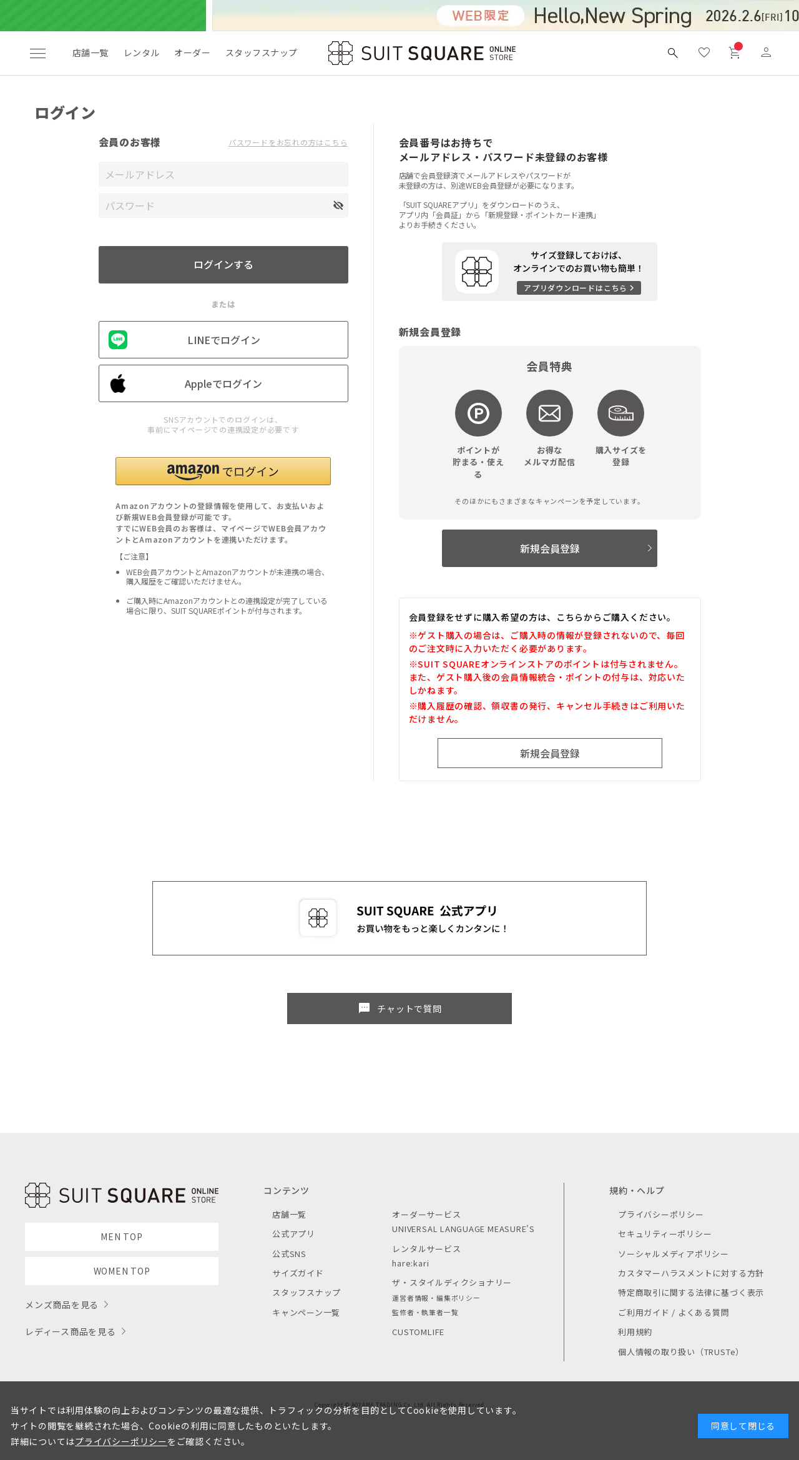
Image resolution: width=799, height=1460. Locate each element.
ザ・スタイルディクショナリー (452, 1282)
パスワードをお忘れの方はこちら (288, 142)
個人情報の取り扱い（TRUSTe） (681, 1352)
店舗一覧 (90, 52)
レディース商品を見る (70, 1331)
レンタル (142, 52)
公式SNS (289, 1254)
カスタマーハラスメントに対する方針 (691, 1273)
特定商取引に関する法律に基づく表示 (691, 1292)
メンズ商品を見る (62, 1304)
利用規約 (635, 1332)
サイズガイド (298, 1273)
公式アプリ (293, 1234)
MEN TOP (121, 1236)
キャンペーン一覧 (306, 1312)
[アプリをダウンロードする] (549, 271)
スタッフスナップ (261, 52)
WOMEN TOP (122, 1271)
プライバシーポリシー (661, 1214)
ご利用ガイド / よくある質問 (674, 1312)
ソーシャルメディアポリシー (673, 1254)
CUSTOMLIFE (418, 1332)
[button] (223, 471)
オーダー (192, 52)
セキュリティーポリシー (665, 1234)
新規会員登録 (550, 548)
